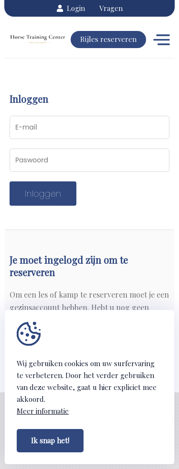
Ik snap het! (50, 440)
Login (71, 8)
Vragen (111, 8)
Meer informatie (43, 411)
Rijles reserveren (108, 39)
